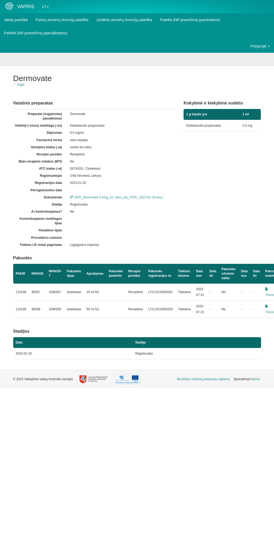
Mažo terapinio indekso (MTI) (40, 161)
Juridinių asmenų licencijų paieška (124, 20)
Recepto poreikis (49, 154)
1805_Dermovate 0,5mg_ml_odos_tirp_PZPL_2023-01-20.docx (116, 197)
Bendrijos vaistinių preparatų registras (203, 379)
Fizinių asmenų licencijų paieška (62, 20)
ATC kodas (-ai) (50, 168)
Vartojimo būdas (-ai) (46, 147)
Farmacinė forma (49, 140)
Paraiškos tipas (50, 230)
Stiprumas (54, 133)
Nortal (255, 379)
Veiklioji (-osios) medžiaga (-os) (38, 125)
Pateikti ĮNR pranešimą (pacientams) (190, 20)
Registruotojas (51, 176)
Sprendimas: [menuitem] (246, 379)
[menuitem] (203, 379)
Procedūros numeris (46, 238)
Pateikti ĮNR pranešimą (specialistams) (35, 33)
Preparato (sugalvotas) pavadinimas (45, 116)
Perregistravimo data (46, 190)
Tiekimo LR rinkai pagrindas (41, 245)
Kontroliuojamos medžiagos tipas (41, 221)
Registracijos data (48, 183)
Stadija (57, 204)
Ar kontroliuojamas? (46, 211)
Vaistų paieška (16, 20)
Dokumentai (53, 197)
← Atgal (18, 85)
